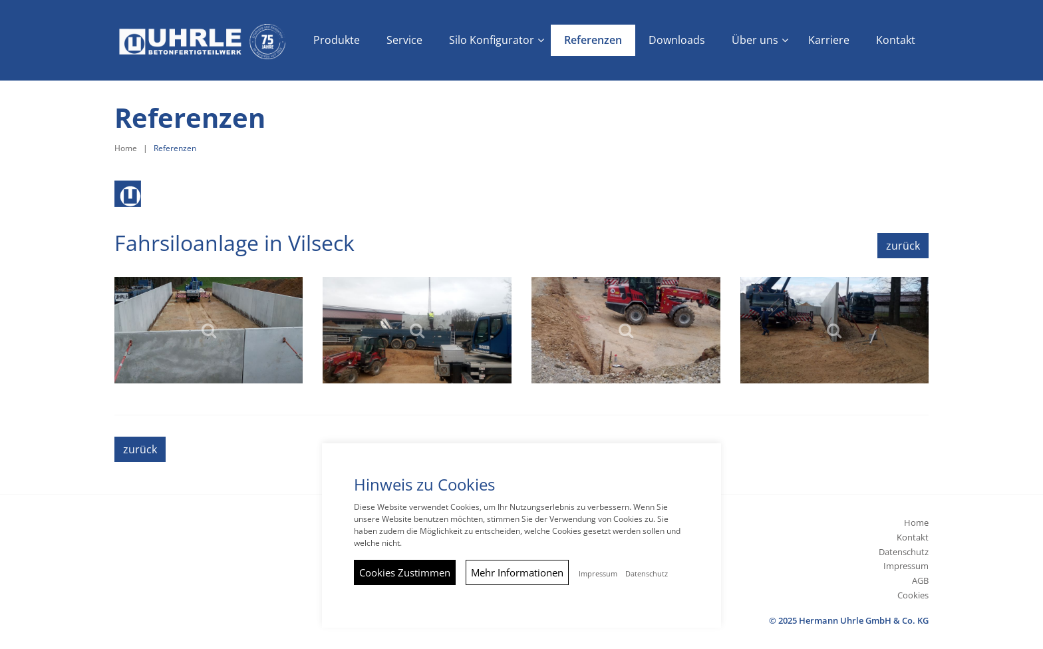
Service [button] (404, 40)
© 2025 (849, 620)
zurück (903, 245)
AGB (920, 580)
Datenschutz (904, 552)
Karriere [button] (828, 40)
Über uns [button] (755, 40)
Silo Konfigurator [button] (491, 40)
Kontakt (913, 537)
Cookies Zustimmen (404, 572)
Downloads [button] (677, 40)
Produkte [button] (336, 40)
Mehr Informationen (517, 572)
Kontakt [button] (895, 40)
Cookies (913, 595)
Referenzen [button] (593, 40)
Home (125, 148)
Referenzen (175, 148)
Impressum (906, 566)
